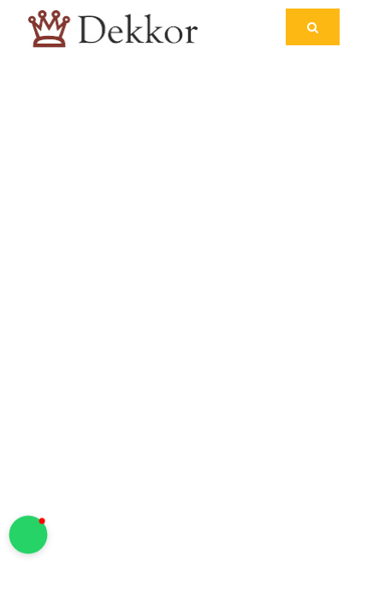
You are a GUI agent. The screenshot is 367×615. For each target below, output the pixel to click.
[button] (28, 535)
